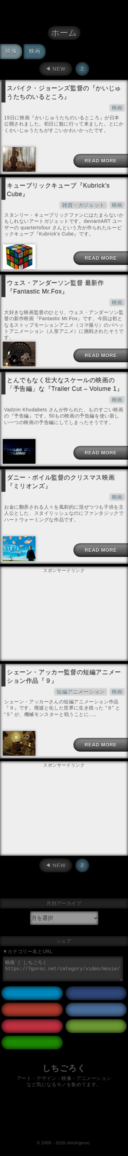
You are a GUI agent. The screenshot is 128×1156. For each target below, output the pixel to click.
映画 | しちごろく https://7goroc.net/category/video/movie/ (63, 969)
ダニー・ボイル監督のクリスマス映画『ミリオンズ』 (61, 481)
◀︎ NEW (55, 69)
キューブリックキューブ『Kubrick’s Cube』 (58, 189)
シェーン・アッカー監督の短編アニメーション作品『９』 (64, 676)
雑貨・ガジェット (83, 205)
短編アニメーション (80, 692)
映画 (117, 108)
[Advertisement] (64, 592)
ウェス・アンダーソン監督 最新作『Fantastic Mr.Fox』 (55, 287)
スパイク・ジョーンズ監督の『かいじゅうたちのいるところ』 (64, 92)
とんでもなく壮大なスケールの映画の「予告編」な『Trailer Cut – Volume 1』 (65, 384)
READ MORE (101, 160)
